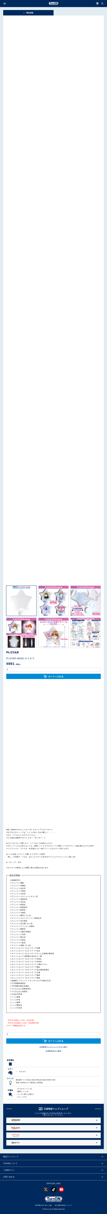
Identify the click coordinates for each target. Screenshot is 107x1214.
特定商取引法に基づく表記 (43, 1205)
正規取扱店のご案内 (53, 1051)
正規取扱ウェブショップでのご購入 (53, 1047)
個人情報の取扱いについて (63, 1205)
